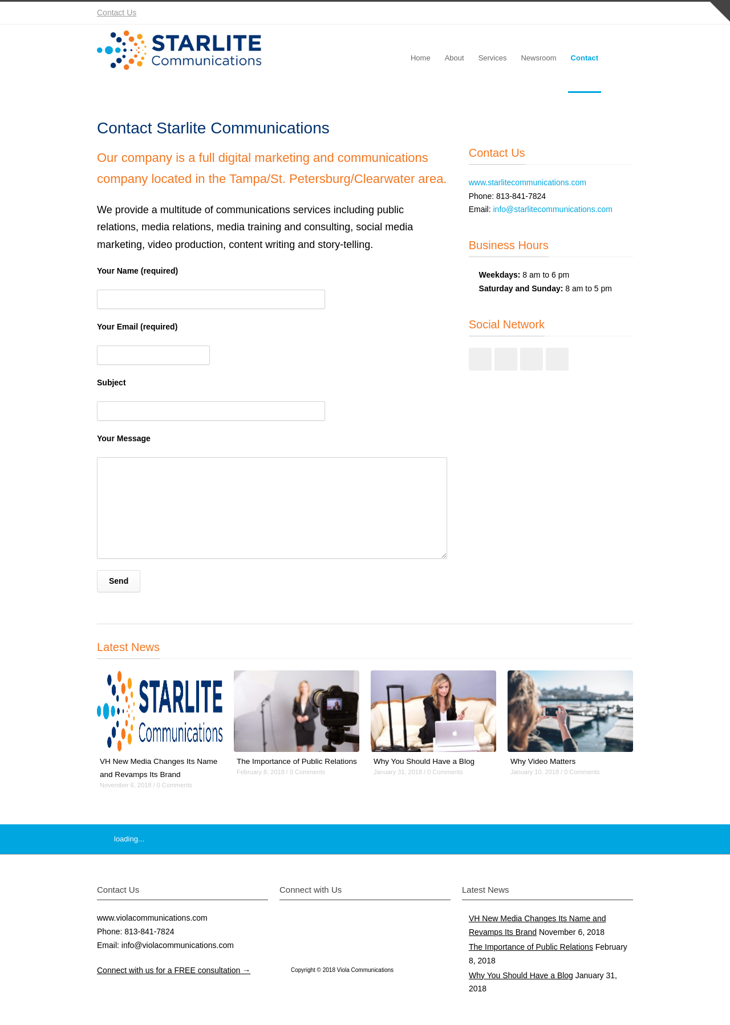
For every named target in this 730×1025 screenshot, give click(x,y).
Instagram (576, 13)
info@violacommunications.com (177, 945)
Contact (584, 58)
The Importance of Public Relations (531, 946)
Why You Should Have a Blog (426, 761)
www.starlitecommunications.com (527, 182)
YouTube (598, 13)
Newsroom (538, 58)
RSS (621, 13)
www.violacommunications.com (152, 917)
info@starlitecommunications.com (553, 209)
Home (421, 58)
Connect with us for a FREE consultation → (173, 970)
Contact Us (116, 12)
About (454, 58)
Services (492, 58)
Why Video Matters (544, 761)
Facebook (553, 13)
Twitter (530, 13)
